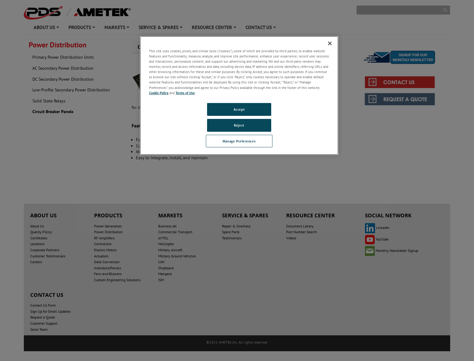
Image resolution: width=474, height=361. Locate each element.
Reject (239, 125)
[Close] (330, 43)
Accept (239, 109)
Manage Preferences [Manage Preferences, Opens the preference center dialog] (239, 141)
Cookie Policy (158, 92)
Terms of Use (185, 92)
